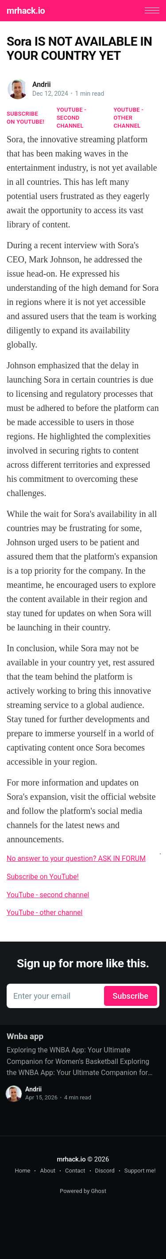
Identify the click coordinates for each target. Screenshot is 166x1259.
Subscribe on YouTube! (25, 117)
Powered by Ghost (83, 1191)
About (47, 1170)
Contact (75, 1170)
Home (22, 1170)
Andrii (41, 84)
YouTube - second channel (72, 117)
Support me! (140, 1170)
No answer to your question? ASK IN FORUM (76, 858)
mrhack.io (26, 10)
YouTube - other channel (129, 117)
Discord (105, 1170)
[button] (152, 10)
